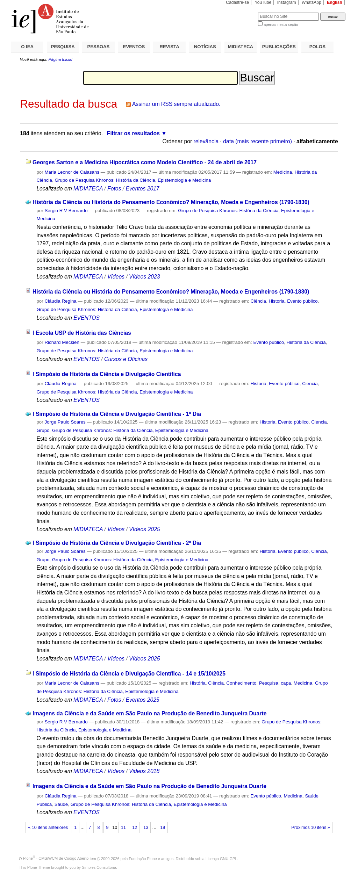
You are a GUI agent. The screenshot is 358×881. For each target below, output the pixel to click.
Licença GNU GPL (221, 858)
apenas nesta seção (281, 24)
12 (134, 827)
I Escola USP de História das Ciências (82, 333)
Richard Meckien (61, 342)
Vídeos (115, 277)
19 (162, 827)
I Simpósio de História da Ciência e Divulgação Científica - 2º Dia (117, 543)
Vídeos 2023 (144, 277)
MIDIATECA (240, 46)
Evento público (302, 301)
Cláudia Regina (60, 301)
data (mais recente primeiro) (257, 141)
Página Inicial (60, 59)
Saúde (61, 804)
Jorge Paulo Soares (64, 422)
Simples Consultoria (99, 867)
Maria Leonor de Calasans (71, 172)
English (334, 2)
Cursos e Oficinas (126, 359)
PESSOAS (98, 46)
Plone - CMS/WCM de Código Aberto (56, 858)
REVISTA (169, 46)
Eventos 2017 (142, 189)
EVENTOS (134, 46)
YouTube (263, 2)
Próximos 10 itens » (310, 827)
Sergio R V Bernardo (65, 210)
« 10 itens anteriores (48, 827)
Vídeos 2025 (144, 529)
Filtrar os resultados (133, 133)
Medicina (282, 172)
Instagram (286, 2)
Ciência (258, 301)
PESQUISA (63, 46)
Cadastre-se (237, 2)
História (267, 551)
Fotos (114, 189)
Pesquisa (268, 683)
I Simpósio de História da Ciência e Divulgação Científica (107, 374)
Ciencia (310, 383)
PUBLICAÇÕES (279, 46)
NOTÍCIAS (205, 46)
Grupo (42, 430)
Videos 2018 (144, 771)
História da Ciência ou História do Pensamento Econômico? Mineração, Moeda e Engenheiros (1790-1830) (171, 202)
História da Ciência (306, 342)
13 (145, 827)
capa (286, 683)
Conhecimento (241, 683)
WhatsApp (311, 2)
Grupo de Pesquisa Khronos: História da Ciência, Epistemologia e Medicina (133, 180)
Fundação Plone (143, 858)
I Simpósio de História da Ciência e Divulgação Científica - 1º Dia (117, 414)
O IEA (27, 46)
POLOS (317, 46)
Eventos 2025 (142, 700)
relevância (206, 141)
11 (123, 827)
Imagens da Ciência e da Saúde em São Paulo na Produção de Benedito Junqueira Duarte (149, 713)
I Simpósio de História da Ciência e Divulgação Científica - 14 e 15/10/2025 (129, 674)
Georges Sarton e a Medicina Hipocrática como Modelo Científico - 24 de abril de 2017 (145, 162)
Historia (276, 301)
